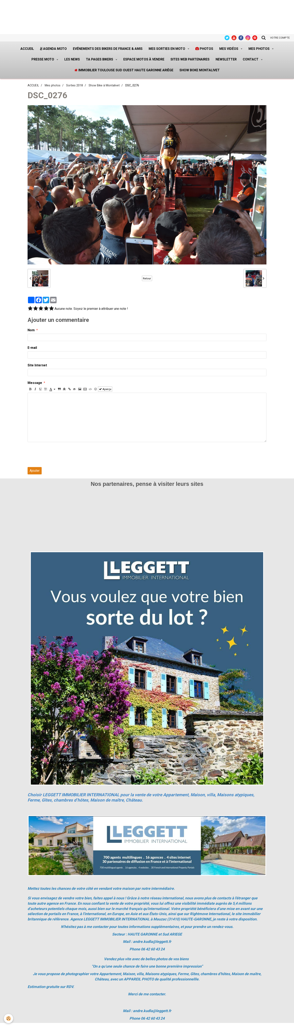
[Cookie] (8, 1018)
